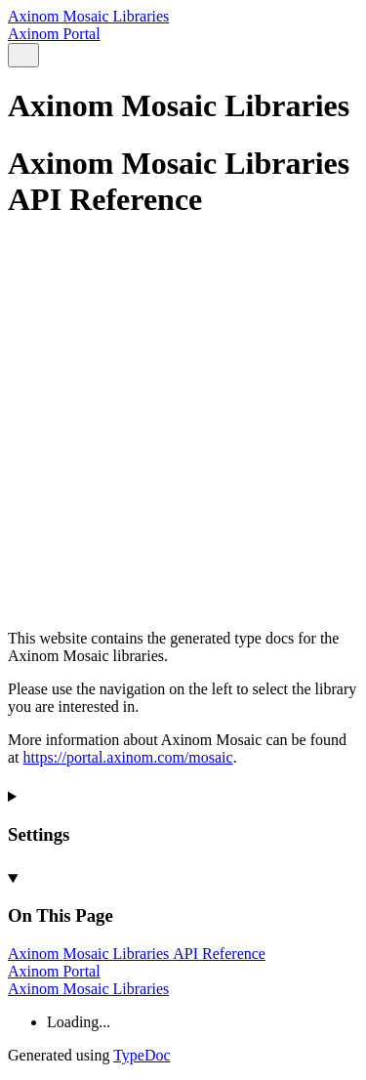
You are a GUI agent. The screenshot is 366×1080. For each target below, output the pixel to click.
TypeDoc (141, 1055)
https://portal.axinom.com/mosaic (128, 757)
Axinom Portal (54, 33)
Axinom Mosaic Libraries (88, 16)
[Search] (23, 55)
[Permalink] (183, 557)
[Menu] (47, 56)
